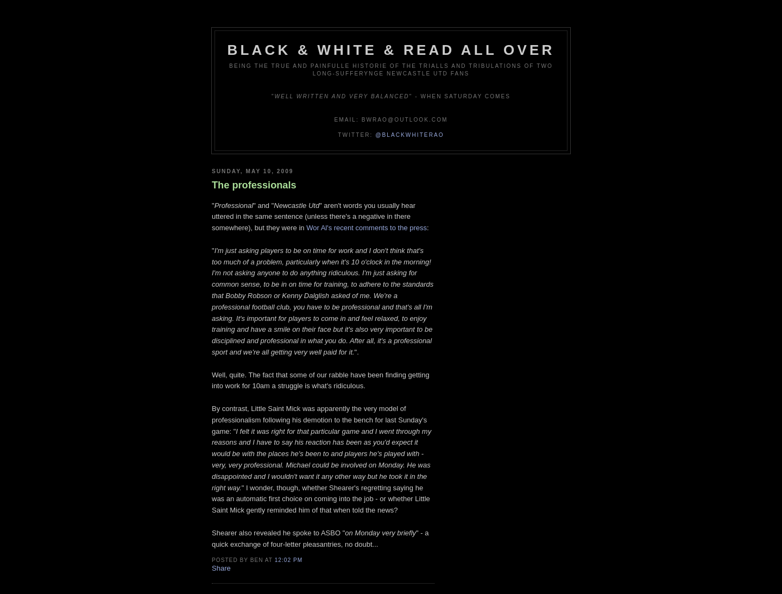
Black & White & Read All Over (391, 50)
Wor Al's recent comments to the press (366, 228)
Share (221, 568)
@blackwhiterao (409, 135)
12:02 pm (288, 560)
